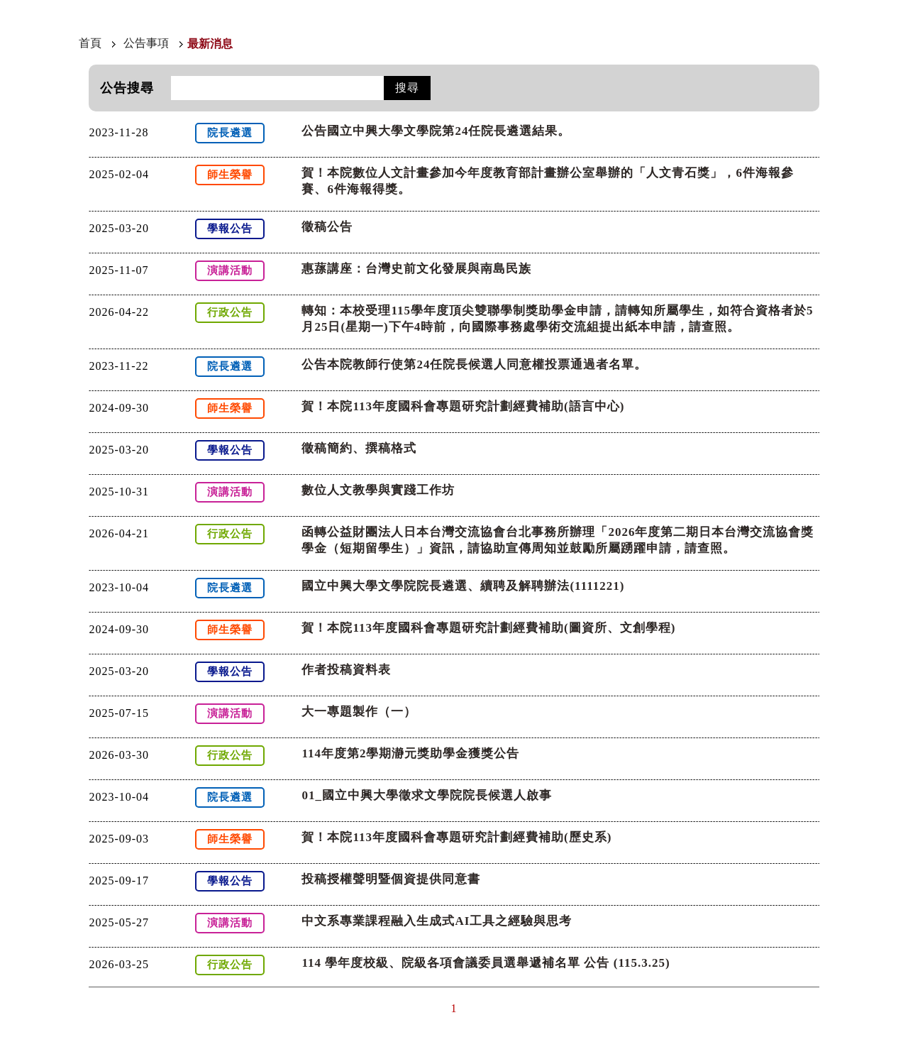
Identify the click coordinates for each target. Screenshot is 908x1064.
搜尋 (407, 88)
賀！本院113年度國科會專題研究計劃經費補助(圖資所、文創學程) (488, 628)
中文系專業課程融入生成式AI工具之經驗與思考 (436, 921)
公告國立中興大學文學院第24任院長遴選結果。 (435, 131)
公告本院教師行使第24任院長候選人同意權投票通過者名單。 (474, 364)
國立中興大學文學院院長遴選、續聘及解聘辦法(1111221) (462, 586)
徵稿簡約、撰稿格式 (358, 448)
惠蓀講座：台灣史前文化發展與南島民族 (416, 268)
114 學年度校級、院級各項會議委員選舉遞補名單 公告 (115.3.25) (485, 963)
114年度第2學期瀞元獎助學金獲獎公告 (410, 753)
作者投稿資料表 (346, 669)
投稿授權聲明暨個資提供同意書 (390, 879)
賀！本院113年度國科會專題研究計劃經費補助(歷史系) (456, 837)
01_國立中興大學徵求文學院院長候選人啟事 (426, 795)
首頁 (90, 43)
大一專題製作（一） (358, 711)
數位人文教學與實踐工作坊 (378, 490)
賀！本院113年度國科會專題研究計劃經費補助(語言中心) (462, 406)
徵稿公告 (327, 227)
